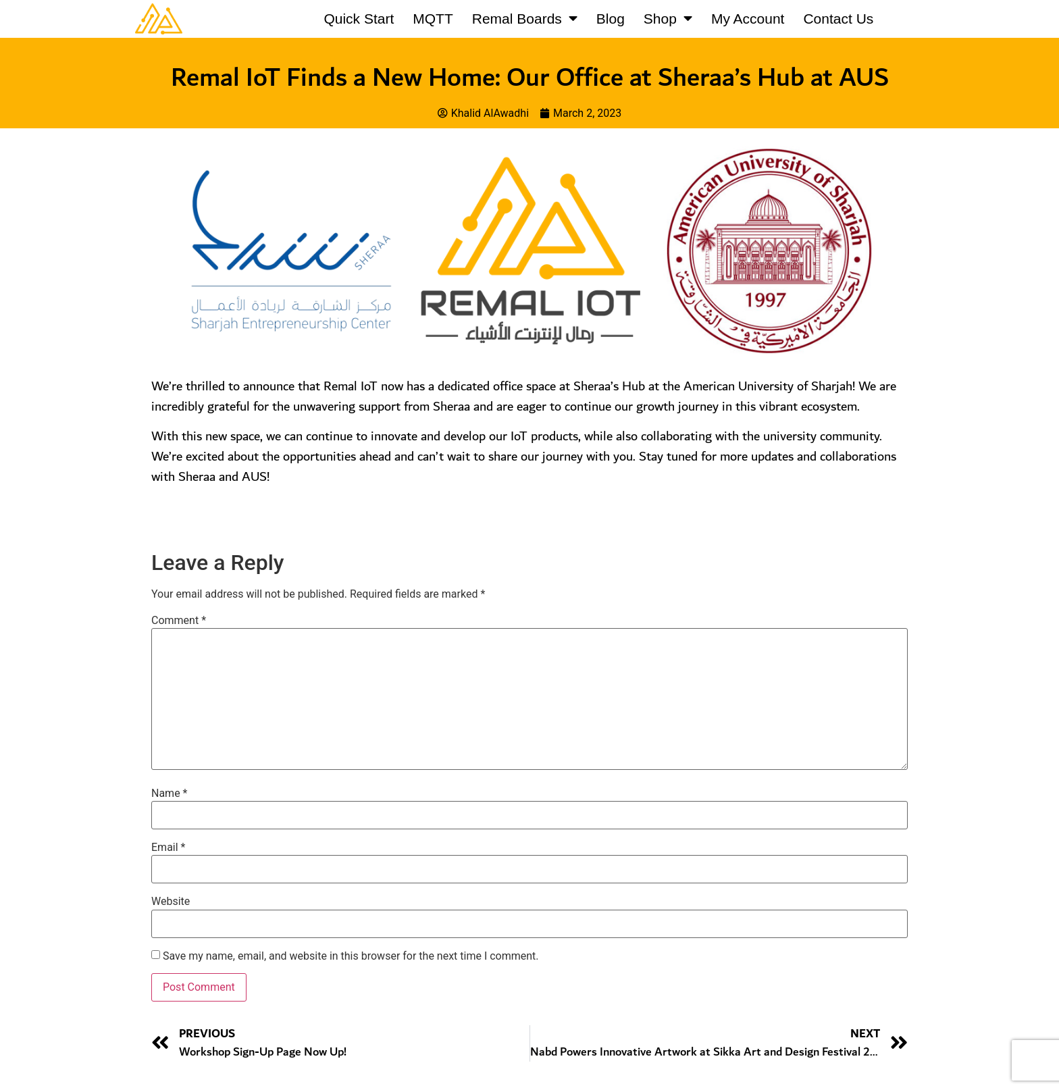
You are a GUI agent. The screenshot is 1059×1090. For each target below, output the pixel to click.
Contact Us (838, 18)
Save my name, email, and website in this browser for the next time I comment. (351, 956)
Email (168, 847)
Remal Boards (524, 19)
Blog (610, 18)
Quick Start (359, 18)
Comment (178, 620)
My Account (748, 18)
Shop (668, 19)
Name (169, 793)
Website (170, 901)
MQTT (433, 18)
